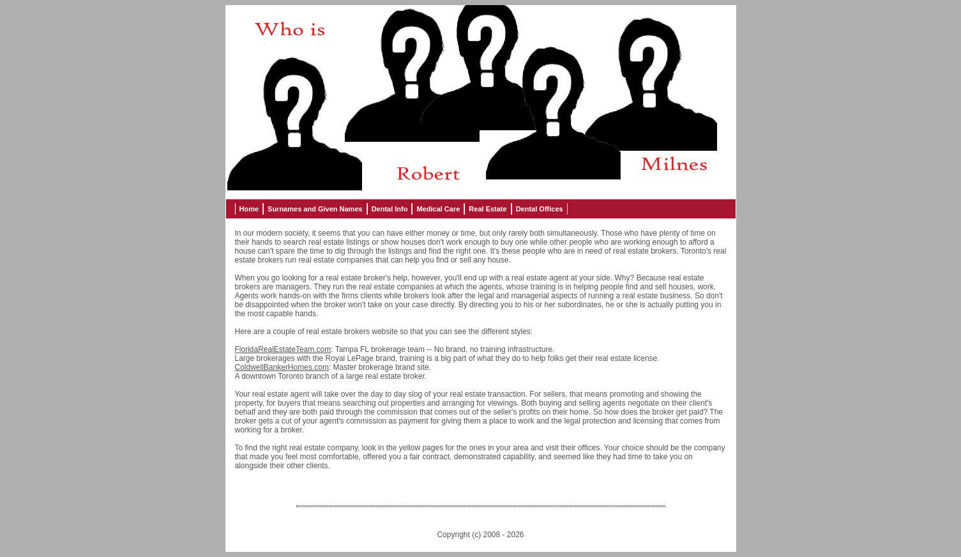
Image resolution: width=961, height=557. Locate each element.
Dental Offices (539, 209)
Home (249, 209)
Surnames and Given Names (315, 209)
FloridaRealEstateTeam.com (283, 349)
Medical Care (438, 209)
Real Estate (487, 209)
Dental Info (390, 209)
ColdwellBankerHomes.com (282, 367)
